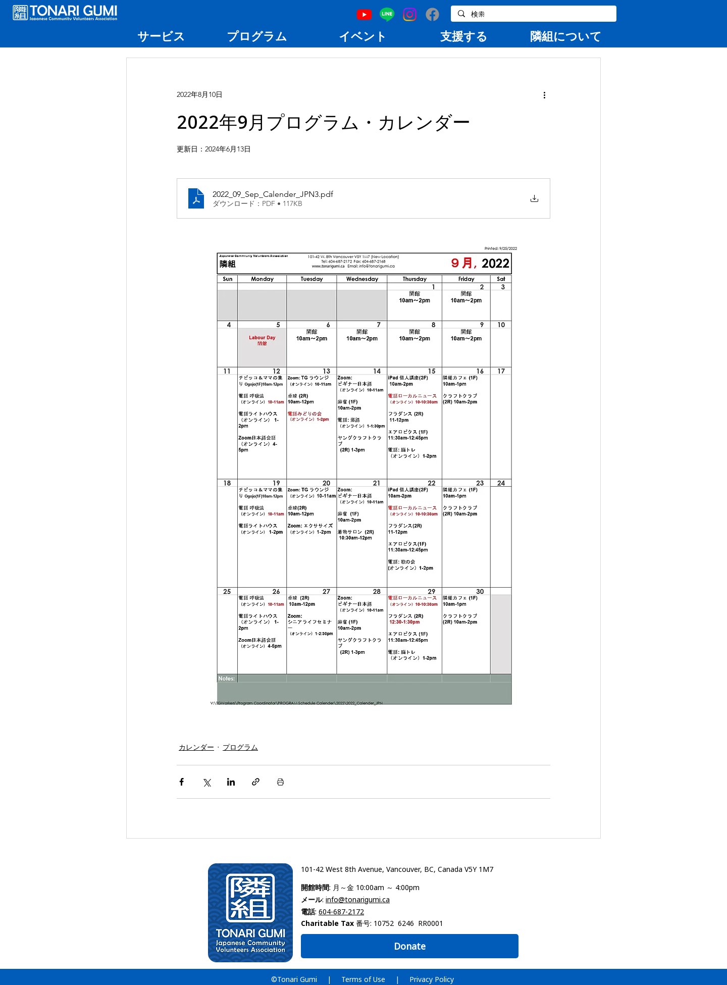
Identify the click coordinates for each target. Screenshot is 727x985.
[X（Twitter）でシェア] (206, 782)
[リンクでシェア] (256, 782)
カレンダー (196, 747)
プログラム (240, 747)
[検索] (533, 15)
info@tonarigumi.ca (358, 899)
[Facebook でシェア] (181, 782)
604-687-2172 (341, 911)
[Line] (387, 14)
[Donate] (409, 946)
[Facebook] (432, 14)
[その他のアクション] (544, 94)
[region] (161, 35)
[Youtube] (364, 14)
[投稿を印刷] (280, 782)
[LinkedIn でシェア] (231, 782)
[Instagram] (410, 14)
